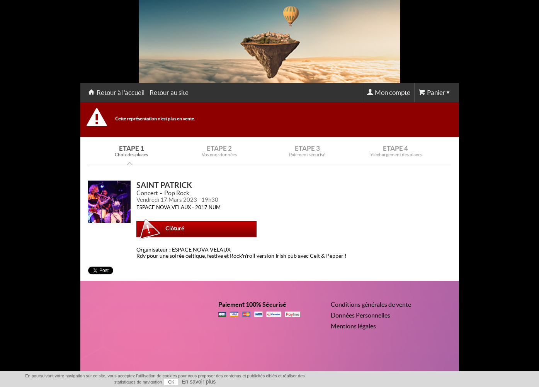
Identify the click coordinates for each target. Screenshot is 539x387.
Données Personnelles (360, 315)
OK (171, 382)
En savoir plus (199, 382)
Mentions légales (353, 326)
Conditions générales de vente (371, 304)
